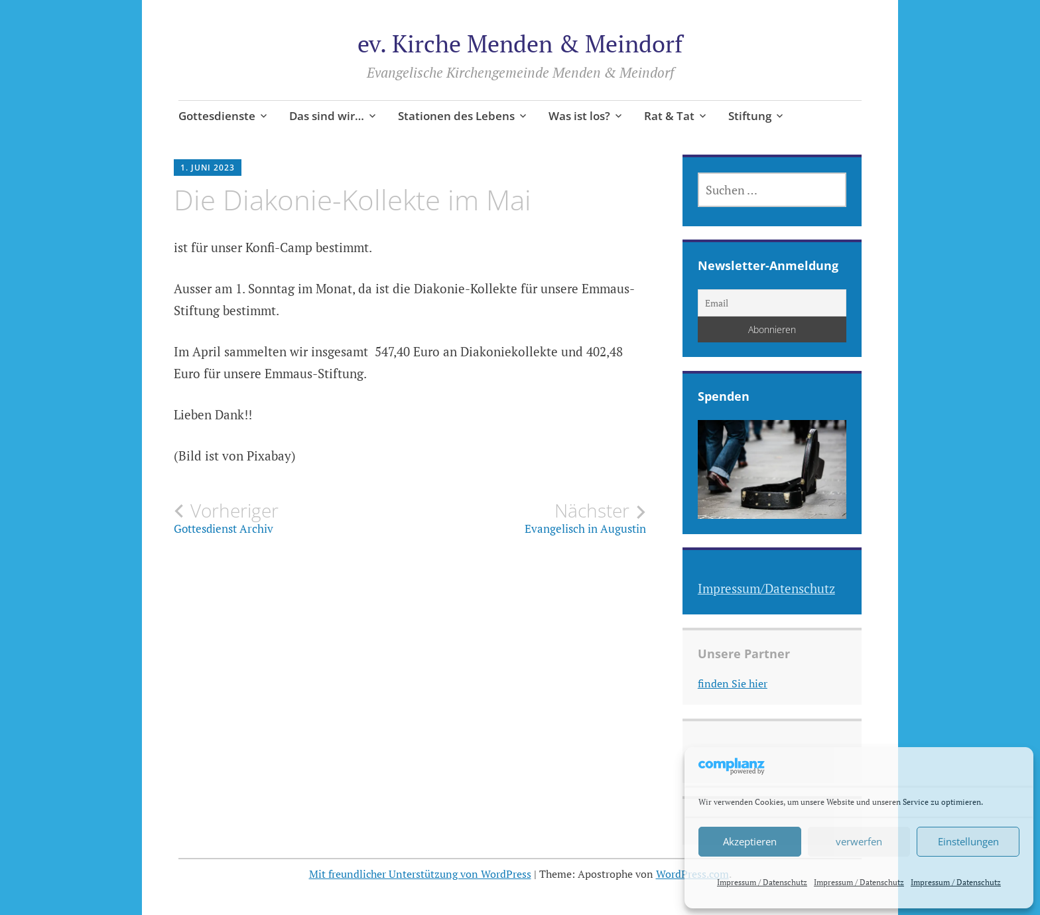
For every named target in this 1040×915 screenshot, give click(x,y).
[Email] (772, 303)
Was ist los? (579, 115)
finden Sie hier (732, 683)
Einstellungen (968, 841)
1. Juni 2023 (207, 167)
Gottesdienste (216, 115)
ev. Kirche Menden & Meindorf (520, 43)
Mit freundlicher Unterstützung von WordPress (420, 874)
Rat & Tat (669, 115)
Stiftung (749, 115)
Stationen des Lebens (456, 115)
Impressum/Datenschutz (766, 588)
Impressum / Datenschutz (762, 882)
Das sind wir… (326, 115)
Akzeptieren (750, 841)
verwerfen (859, 841)
